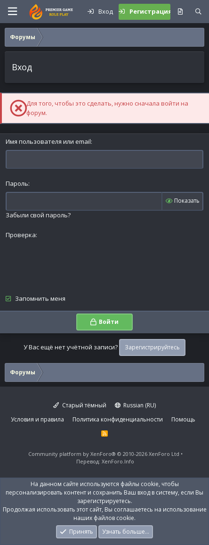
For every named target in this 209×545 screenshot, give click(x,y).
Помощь (183, 419)
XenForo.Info (118, 461)
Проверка (21, 235)
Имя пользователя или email (48, 141)
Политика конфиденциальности (117, 419)
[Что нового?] (180, 11)
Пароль (17, 183)
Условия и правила (37, 419)
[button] (12, 11)
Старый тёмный (79, 405)
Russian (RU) (135, 405)
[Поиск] (198, 11)
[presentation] (77, 261)
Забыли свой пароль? (38, 215)
